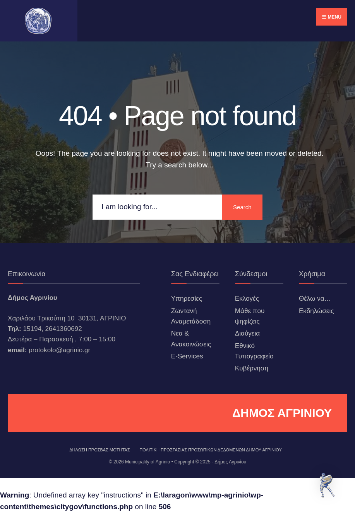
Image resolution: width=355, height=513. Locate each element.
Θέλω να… (315, 298)
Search (241, 207)
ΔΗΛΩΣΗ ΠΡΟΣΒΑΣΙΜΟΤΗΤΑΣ (99, 450)
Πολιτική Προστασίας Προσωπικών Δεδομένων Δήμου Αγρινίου (210, 450)
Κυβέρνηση (251, 368)
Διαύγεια (247, 333)
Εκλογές (247, 298)
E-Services (187, 356)
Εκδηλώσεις (316, 311)
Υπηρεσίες (186, 298)
